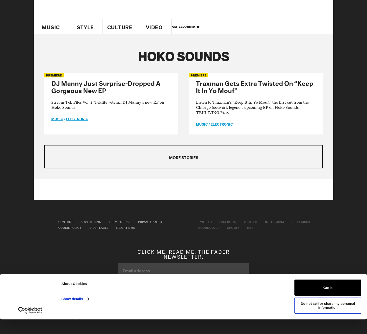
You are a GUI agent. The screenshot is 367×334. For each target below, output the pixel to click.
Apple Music (301, 221)
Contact (65, 221)
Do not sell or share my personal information (328, 320)
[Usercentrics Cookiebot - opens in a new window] (30, 324)
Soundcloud (209, 227)
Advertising (91, 221)
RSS (250, 227)
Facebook (227, 221)
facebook (267, 26)
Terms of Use (120, 221)
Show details (72, 314)
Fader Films (125, 227)
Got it (327, 302)
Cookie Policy (69, 227)
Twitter (259, 26)
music (57, 118)
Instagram (274, 221)
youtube (275, 26)
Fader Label (98, 227)
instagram (283, 26)
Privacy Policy (150, 221)
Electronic (77, 118)
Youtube (250, 221)
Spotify (233, 227)
